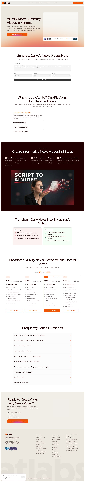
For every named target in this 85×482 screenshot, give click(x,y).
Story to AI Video (70, 436)
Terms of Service (28, 478)
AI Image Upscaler (56, 437)
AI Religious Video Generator (72, 444)
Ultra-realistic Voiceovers (41, 448)
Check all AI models (56, 456)
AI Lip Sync (38, 444)
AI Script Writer (39, 441)
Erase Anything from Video (72, 448)
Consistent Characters (41, 443)
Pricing (55, 3)
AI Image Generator (56, 435)
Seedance (54, 451)
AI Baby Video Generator (71, 450)
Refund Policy (38, 478)
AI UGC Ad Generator (71, 441)
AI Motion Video (39, 446)
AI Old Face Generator (71, 452)
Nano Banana (55, 452)
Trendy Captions (39, 450)
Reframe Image (55, 443)
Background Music (40, 453)
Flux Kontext (55, 454)
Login (69, 3)
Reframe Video (55, 444)
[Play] (42, 187)
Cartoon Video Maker (71, 437)
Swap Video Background (71, 446)
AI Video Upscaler (56, 439)
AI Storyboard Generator (71, 439)
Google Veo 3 (55, 449)
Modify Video (55, 441)
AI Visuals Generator (40, 437)
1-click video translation (41, 451)
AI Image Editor (39, 439)
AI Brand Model (39, 435)
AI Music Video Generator (72, 443)
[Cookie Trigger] (47, 478)
